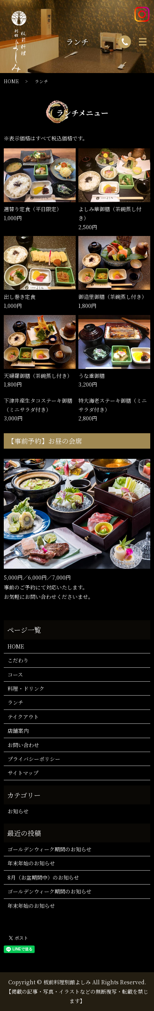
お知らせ (18, 811)
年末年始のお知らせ (31, 863)
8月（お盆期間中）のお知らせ (43, 877)
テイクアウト (23, 716)
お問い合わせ (23, 745)
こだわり (18, 660)
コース (15, 674)
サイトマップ (23, 773)
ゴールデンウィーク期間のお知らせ (49, 849)
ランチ (15, 702)
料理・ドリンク (26, 688)
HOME (16, 646)
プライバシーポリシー (34, 759)
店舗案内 (18, 730)
